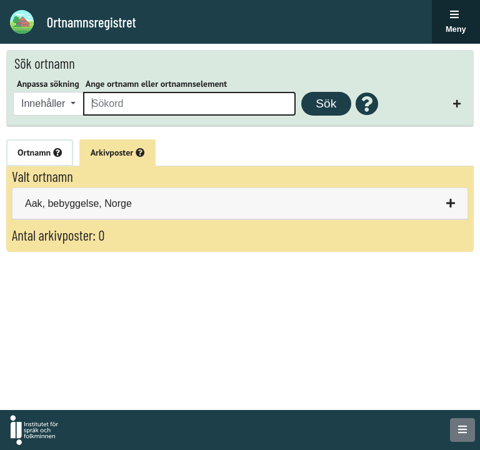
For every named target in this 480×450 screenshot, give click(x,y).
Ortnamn (40, 152)
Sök (326, 103)
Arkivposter (117, 152)
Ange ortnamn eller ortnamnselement (156, 83)
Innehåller (44, 103)
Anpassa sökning (48, 83)
